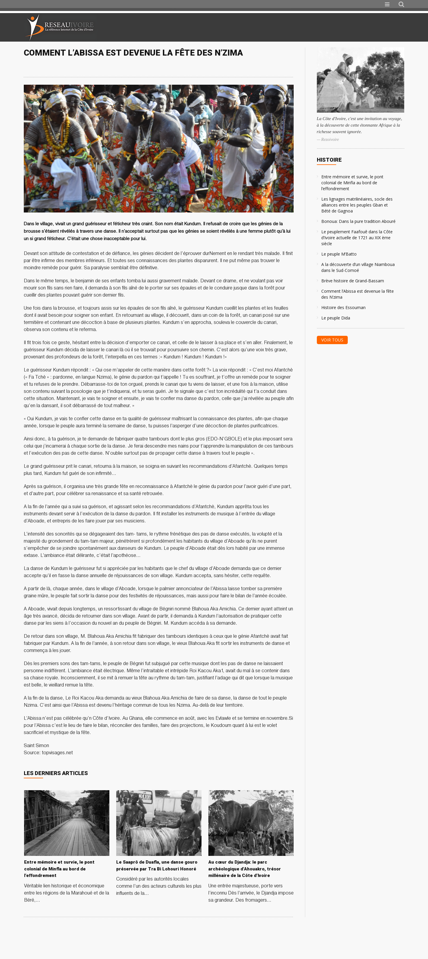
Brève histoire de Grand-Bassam (352, 281)
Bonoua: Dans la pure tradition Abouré (358, 221)
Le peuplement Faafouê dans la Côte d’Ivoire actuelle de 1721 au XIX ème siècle (357, 237)
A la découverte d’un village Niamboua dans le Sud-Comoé (358, 267)
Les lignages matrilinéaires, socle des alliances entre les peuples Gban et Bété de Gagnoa (357, 205)
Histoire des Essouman (343, 307)
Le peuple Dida (335, 318)
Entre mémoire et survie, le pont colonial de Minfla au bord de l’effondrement (352, 182)
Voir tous (332, 340)
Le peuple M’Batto (339, 254)
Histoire (329, 160)
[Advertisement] (334, 27)
